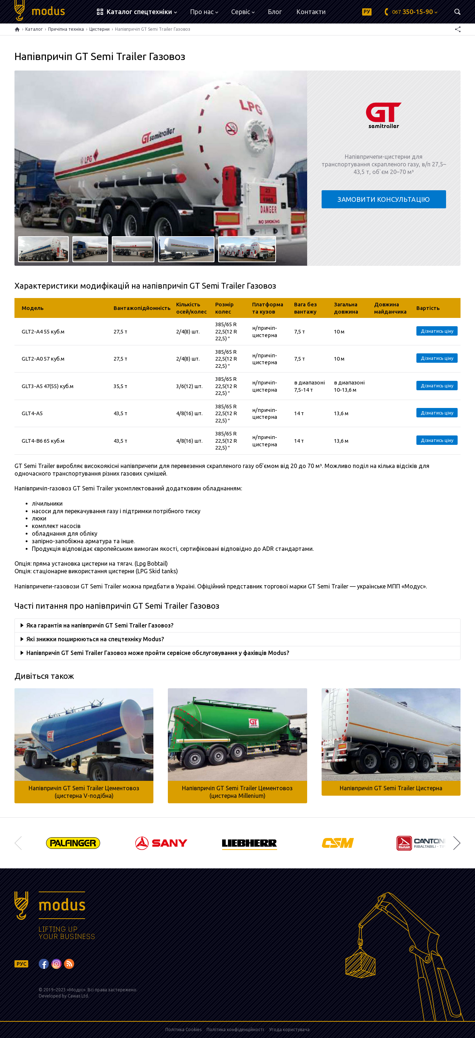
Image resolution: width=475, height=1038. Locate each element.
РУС (21, 964)
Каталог (34, 29)
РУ (367, 11)
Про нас (204, 11)
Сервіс (243, 11)
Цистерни (99, 29)
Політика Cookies (183, 1029)
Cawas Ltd (78, 996)
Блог (275, 11)
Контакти (311, 11)
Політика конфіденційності (235, 1029)
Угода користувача (289, 1029)
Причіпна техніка (66, 29)
